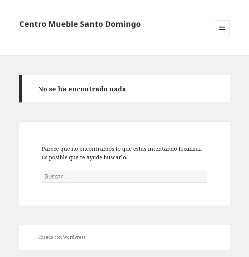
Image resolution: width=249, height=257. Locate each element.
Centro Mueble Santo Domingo (80, 23)
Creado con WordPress (62, 237)
